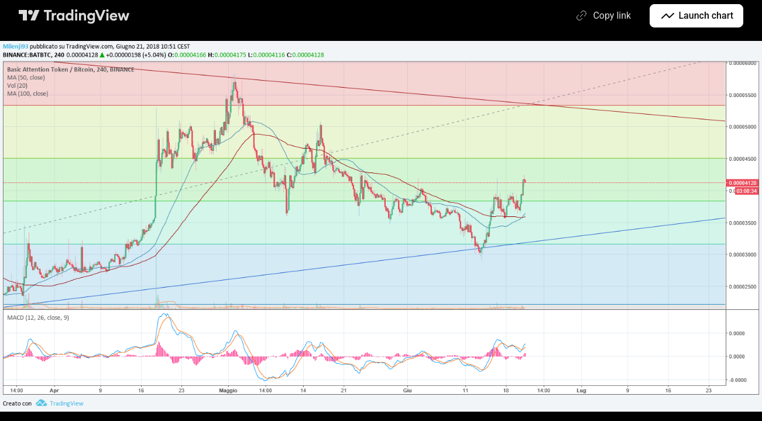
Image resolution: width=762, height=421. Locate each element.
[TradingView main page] (74, 16)
